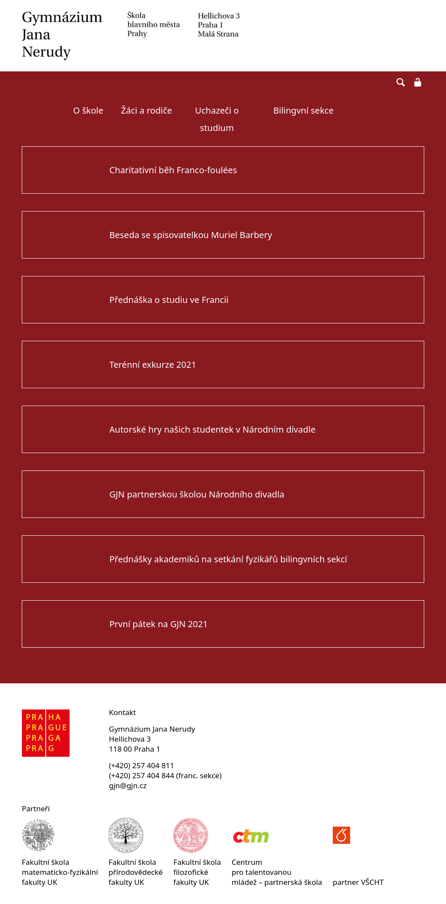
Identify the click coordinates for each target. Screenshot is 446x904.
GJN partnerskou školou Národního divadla (196, 494)
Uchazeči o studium (217, 116)
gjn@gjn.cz (128, 785)
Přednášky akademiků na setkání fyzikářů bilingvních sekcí (228, 559)
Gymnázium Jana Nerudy (131, 35)
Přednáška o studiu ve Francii (169, 300)
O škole (88, 110)
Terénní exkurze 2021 (152, 364)
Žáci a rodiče (146, 110)
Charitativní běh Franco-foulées (173, 170)
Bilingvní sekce (304, 110)
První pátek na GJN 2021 (158, 624)
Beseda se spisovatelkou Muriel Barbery (190, 235)
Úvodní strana (42, 110)
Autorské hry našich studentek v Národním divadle (212, 429)
